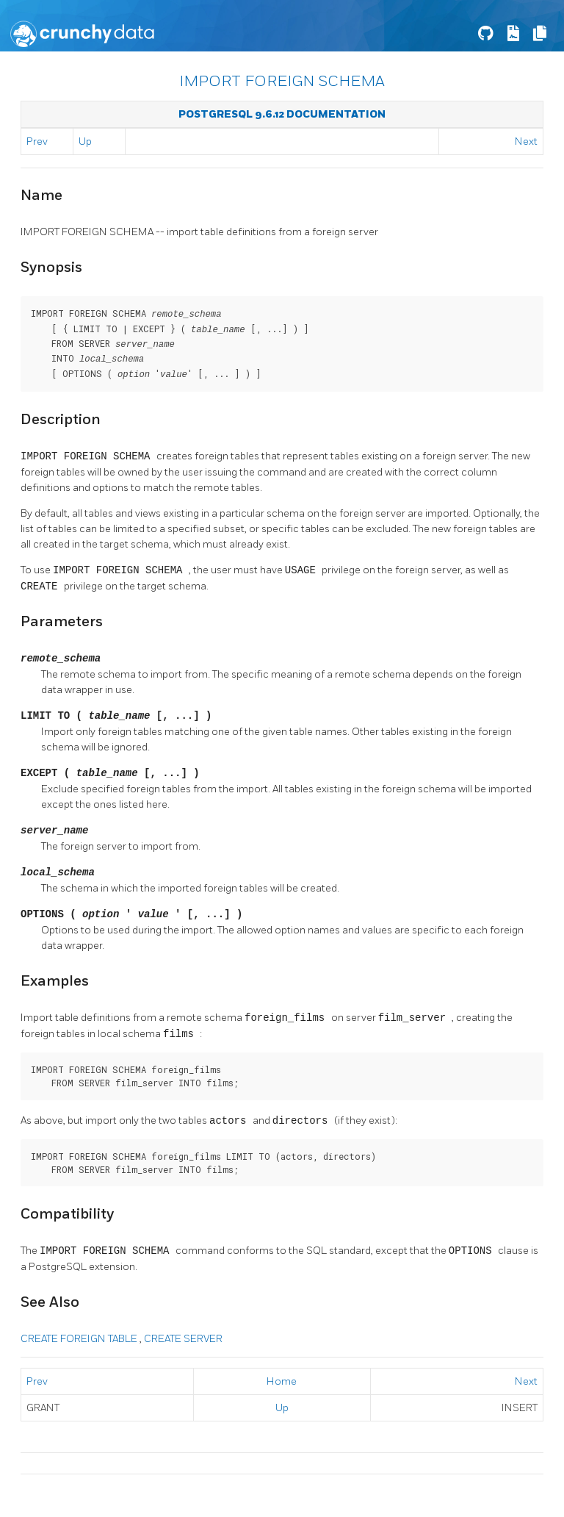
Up (85, 141)
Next (526, 141)
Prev (37, 141)
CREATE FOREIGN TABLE (80, 1335)
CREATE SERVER (183, 1335)
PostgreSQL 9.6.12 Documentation (282, 114)
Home (282, 1377)
